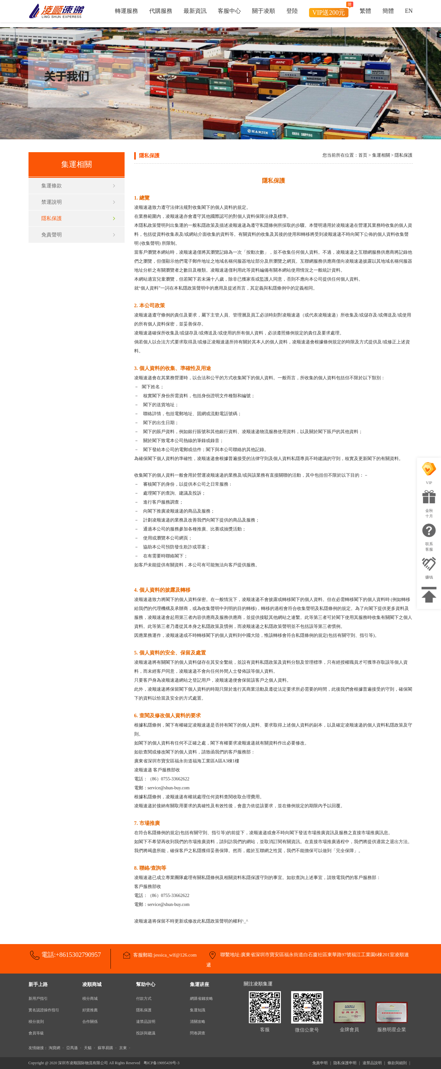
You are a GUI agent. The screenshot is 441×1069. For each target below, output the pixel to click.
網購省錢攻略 (201, 998)
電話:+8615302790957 (71, 954)
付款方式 (143, 998)
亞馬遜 (72, 1048)
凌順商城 (92, 984)
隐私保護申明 (344, 1063)
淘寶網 (54, 1048)
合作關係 (90, 1021)
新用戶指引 (38, 998)
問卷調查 (197, 1033)
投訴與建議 (145, 1033)
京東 (123, 1048)
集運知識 (197, 1010)
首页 (362, 155)
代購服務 (160, 11)
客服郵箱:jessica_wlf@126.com (165, 955)
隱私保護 (51, 218)
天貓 (88, 1048)
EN (409, 11)
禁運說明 (51, 202)
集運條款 (51, 185)
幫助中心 (145, 984)
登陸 (292, 11)
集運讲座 (199, 984)
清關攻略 (197, 1021)
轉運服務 (126, 11)
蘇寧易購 (105, 1048)
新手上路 (38, 984)
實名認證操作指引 (44, 1010)
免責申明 (320, 1063)
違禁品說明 (145, 1021)
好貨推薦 (90, 1010)
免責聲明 (51, 234)
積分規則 (36, 1021)
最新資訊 (195, 11)
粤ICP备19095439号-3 (161, 1063)
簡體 (388, 11)
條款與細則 (397, 1063)
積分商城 (90, 998)
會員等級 (36, 1033)
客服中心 (229, 11)
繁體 (365, 11)
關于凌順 (263, 11)
